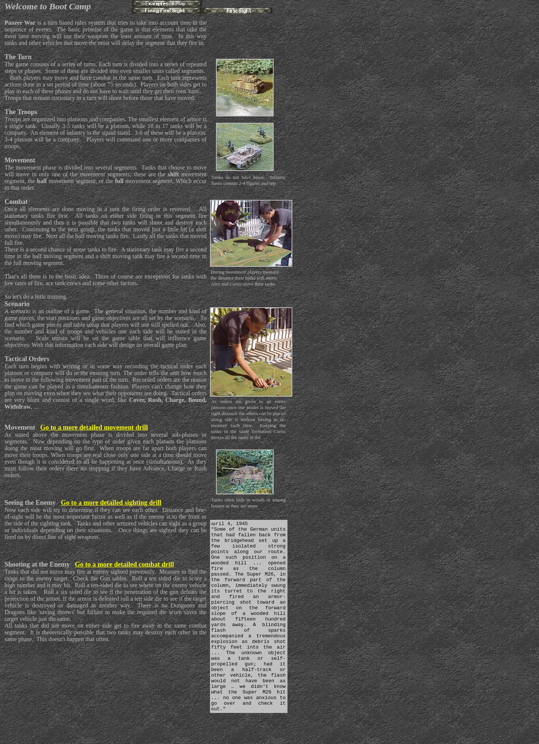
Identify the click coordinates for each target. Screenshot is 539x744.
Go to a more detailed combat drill (124, 564)
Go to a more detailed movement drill (94, 427)
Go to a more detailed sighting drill (111, 502)
